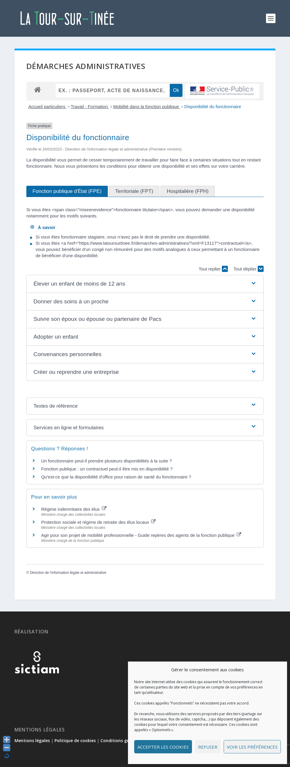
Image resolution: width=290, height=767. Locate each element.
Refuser (207, 747)
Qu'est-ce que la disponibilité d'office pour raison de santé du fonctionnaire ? (116, 476)
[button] (145, 284)
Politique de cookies (75, 740)
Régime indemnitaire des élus (73, 509)
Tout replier (213, 269)
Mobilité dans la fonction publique (146, 106)
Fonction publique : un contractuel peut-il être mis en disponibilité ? (107, 468)
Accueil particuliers (47, 106)
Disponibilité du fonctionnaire (212, 106)
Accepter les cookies (163, 747)
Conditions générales (122, 740)
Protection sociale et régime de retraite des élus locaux (98, 522)
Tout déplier (248, 269)
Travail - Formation (90, 106)
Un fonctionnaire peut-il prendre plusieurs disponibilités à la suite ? (106, 460)
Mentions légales (32, 740)
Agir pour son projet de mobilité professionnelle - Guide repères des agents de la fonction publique (141, 535)
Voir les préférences (252, 747)
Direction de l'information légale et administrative (68, 573)
